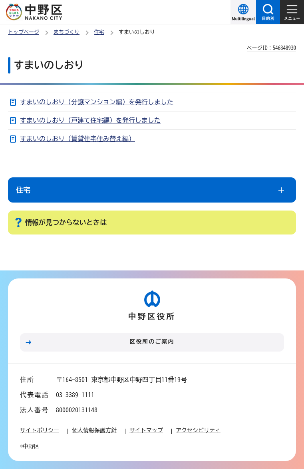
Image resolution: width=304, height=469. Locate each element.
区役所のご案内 (152, 341)
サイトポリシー (39, 430)
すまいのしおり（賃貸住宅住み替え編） (77, 138)
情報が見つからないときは (66, 222)
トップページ (23, 32)
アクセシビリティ (198, 430)
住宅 (99, 32)
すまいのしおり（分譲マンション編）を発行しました (96, 102)
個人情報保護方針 (94, 430)
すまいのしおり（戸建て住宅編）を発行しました (90, 120)
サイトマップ (146, 430)
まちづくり (66, 32)
